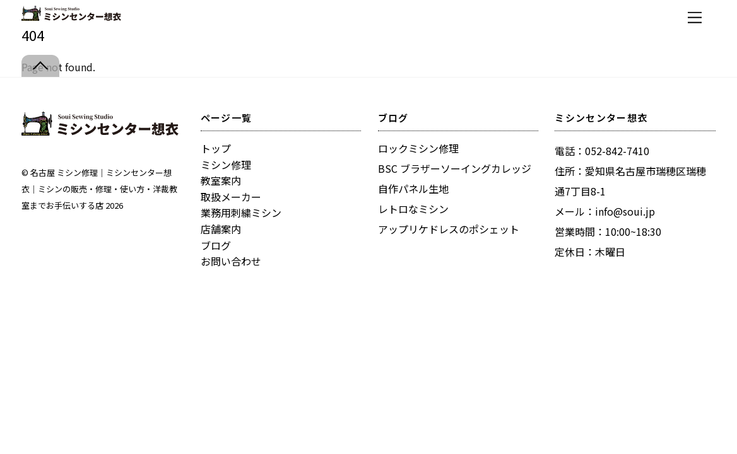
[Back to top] (40, 66)
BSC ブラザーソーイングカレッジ (454, 168)
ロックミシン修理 (418, 148)
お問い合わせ (231, 261)
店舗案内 (221, 228)
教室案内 (221, 180)
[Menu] (694, 17)
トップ (216, 148)
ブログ (216, 245)
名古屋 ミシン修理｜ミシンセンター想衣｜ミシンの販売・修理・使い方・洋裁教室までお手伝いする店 (99, 188)
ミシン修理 (226, 164)
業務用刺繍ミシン (241, 212)
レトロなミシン (413, 208)
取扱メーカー (231, 196)
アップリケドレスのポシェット (448, 228)
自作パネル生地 (413, 188)
